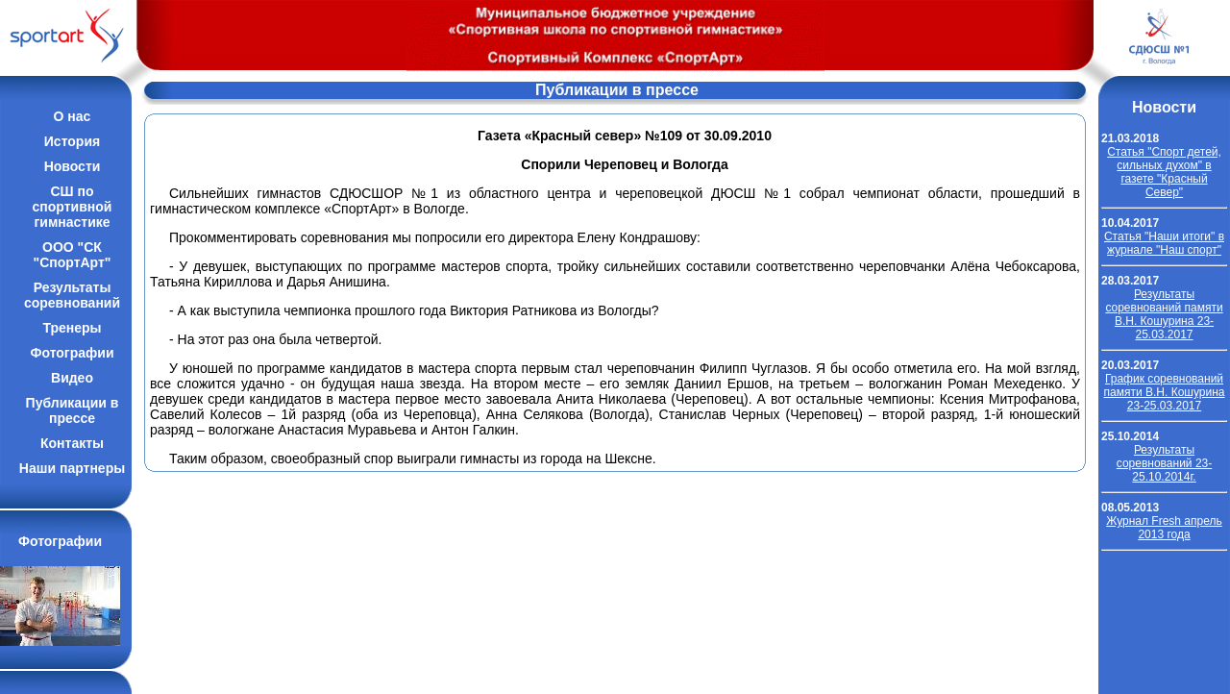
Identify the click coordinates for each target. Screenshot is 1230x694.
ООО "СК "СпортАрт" (72, 254)
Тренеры (71, 327)
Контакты (72, 443)
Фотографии (71, 352)
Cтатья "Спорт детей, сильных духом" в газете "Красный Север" (1164, 172)
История (72, 141)
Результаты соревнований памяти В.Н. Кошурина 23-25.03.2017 (1163, 314)
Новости (72, 166)
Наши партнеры (72, 468)
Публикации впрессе (72, 410)
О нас (72, 116)
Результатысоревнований (72, 295)
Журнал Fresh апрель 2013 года (1164, 527)
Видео (72, 377)
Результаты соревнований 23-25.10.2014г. (1164, 463)
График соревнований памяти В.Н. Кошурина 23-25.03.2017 (1164, 392)
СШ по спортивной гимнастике (72, 207)
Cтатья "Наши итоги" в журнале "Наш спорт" (1164, 243)
